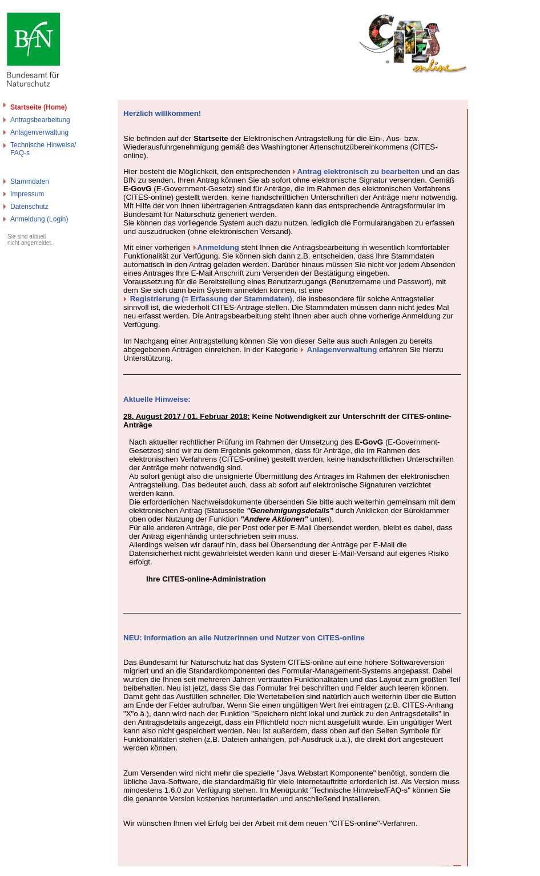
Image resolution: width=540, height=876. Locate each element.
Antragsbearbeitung (40, 120)
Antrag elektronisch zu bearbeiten (358, 171)
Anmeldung (218, 247)
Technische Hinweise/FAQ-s (43, 149)
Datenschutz (29, 207)
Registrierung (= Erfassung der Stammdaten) (211, 298)
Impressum (27, 194)
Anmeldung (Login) (39, 219)
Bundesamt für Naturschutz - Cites (53, 871)
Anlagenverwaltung (39, 132)
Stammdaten (29, 181)
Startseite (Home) (38, 107)
